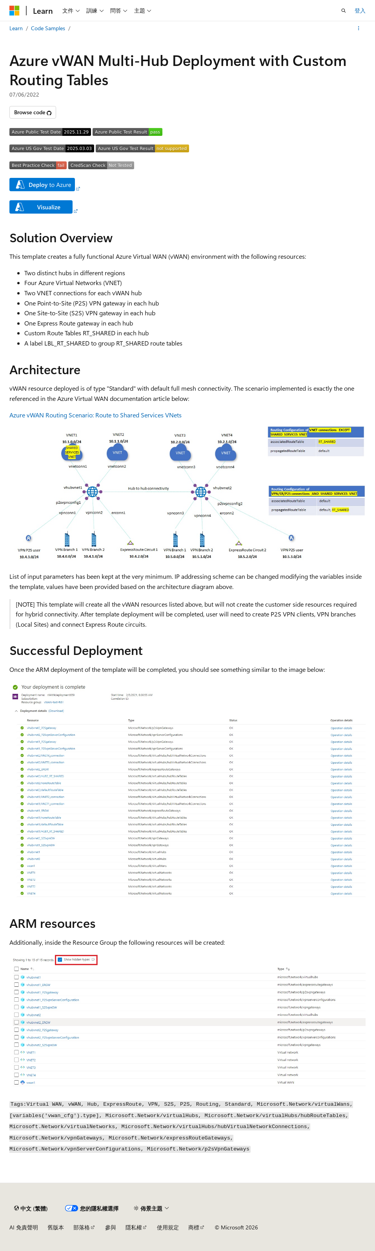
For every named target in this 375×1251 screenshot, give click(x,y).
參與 (110, 1227)
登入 (360, 10)
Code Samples (48, 28)
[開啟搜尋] (343, 11)
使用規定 (168, 1227)
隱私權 (134, 1227)
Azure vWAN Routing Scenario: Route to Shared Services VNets (95, 415)
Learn (16, 28)
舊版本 (55, 1227)
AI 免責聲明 (23, 1227)
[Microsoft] (14, 10)
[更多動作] (359, 28)
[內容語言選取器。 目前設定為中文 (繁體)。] (31, 1208)
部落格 (81, 1227)
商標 (193, 1227)
